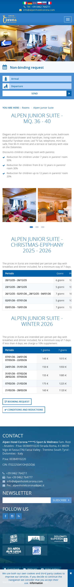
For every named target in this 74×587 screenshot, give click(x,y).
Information (36, 583)
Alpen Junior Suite (43, 107)
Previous (5, 46)
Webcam (30, 569)
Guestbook (11, 569)
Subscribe (60, 500)
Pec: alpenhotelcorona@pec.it (25, 485)
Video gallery (50, 569)
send (34, 93)
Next (69, 46)
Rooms (25, 107)
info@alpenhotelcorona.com (39, 9)
